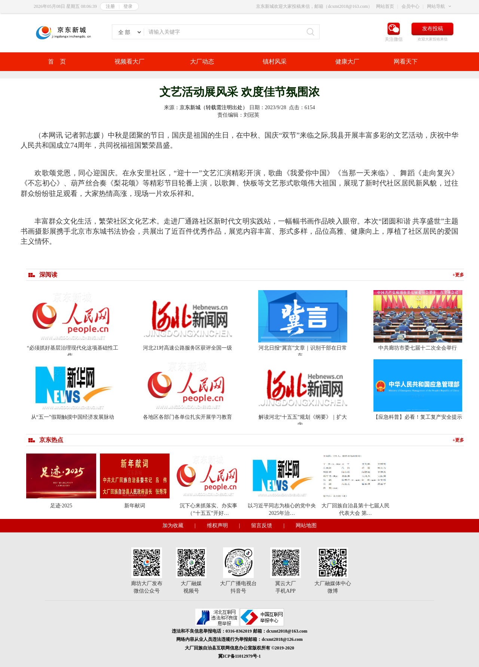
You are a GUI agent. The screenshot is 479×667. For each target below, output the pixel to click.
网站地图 (306, 525)
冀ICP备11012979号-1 (239, 656)
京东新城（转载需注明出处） (214, 107)
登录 (127, 6)
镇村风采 (275, 61)
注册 (110, 6)
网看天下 (406, 61)
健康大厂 (347, 61)
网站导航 (436, 6)
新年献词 (134, 505)
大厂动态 (202, 61)
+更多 (458, 274)
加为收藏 (172, 525)
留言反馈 (261, 525)
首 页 (57, 61)
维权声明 (217, 525)
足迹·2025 (61, 505)
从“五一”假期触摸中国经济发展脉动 (72, 417)
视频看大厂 (129, 61)
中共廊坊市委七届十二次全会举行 (417, 348)
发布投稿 (432, 28)
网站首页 (385, 6)
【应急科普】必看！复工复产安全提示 (417, 417)
